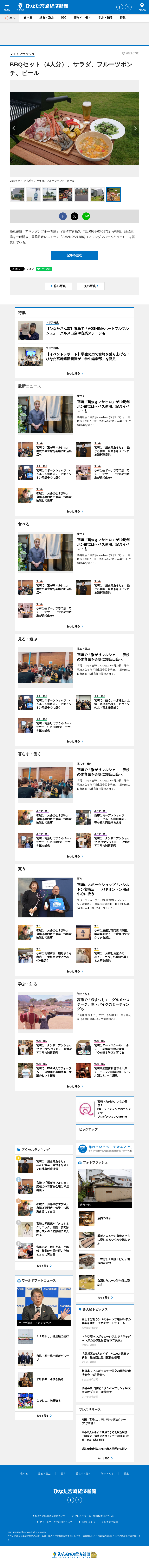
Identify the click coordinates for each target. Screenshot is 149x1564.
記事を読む (74, 255)
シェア (30, 268)
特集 (123, 17)
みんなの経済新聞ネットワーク (74, 1529)
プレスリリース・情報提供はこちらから (96, 1491)
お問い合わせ (88, 1497)
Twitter (128, 7)
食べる (28, 17)
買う (64, 17)
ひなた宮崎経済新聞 (42, 7)
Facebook (119, 7)
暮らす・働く (82, 17)
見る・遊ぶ (46, 17)
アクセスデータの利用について (56, 1497)
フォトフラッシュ (22, 54)
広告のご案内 (111, 1497)
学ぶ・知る (105, 17)
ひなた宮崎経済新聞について (50, 1491)
